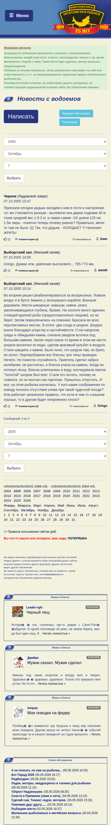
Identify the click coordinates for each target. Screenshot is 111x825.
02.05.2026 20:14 (59, 804)
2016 (27, 496)
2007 (37, 491)
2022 (86, 496)
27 (49, 520)
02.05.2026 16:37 (49, 809)
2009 (56, 491)
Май (61, 505)
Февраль (24, 505)
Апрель (49, 505)
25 (36, 520)
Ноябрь (43, 510)
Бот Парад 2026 (22, 775)
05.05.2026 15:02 (42, 779)
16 (81, 515)
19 (100, 515)
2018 (47, 496)
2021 (76, 496)
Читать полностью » (56, 633)
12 (57, 515)
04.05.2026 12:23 (74, 796)
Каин (101, 239)
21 (12, 520)
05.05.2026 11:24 (24, 787)
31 (73, 520)
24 (30, 520)
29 (61, 520)
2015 (17, 496)
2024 (7, 500)
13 (63, 515)
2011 (76, 491)
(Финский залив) (32, 252)
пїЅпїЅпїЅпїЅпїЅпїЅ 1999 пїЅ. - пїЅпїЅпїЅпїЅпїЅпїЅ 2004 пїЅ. (50, 486)
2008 (47, 491)
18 (94, 515)
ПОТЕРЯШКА (77, 538)
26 (42, 520)
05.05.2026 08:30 (56, 791)
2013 (96, 491)
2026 (27, 500)
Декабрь (57, 510)
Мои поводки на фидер (48, 713)
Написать (21, 116)
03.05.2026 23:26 (79, 800)
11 (51, 515)
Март (37, 505)
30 (67, 520)
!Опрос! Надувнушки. (27, 791)
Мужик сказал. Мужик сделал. (54, 663)
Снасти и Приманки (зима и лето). (36, 796)
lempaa (32, 708)
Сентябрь (11, 510)
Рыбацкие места (23, 809)
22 (18, 520)
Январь (9, 505)
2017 (37, 496)
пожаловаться (81, 239)
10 (44, 515)
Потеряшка (69, 122)
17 (88, 515)
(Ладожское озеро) (25, 196)
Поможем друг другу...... (28, 804)
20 (5, 520)
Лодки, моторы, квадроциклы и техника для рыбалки (51, 783)
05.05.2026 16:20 (75, 770)
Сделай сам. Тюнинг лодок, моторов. (39, 800)
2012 (86, 491)
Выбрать (14, 178)
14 (69, 515)
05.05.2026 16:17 (47, 775)
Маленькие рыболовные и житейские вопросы (46, 813)
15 (75, 515)
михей (100, 270)
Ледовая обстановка (76, 113)
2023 (96, 496)
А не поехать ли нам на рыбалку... (36, 770)
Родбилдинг (20, 779)
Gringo (100, 406)
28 (55, 520)
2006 (27, 491)
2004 (7, 491)
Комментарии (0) (26, 239)
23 (24, 520)
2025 (17, 500)
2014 (7, 496)
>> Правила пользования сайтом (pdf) (30, 531)
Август (93, 505)
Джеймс (33, 658)
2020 (66, 496)
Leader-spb (34, 607)
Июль (81, 505)
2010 (66, 491)
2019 (56, 496)
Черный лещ (38, 612)
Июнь (71, 505)
